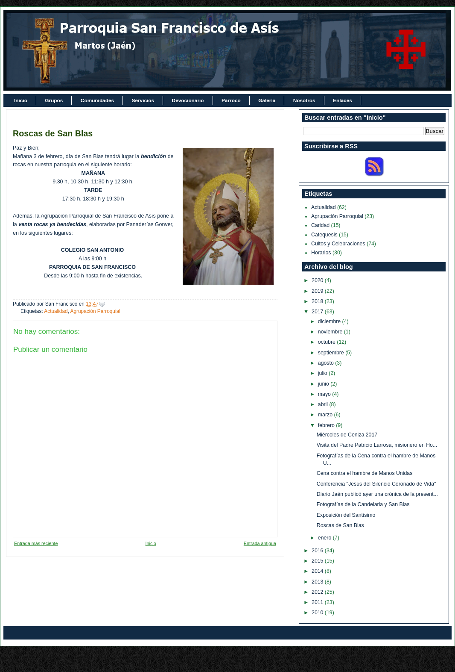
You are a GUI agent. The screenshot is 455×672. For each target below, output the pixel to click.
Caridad (320, 225)
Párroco (231, 100)
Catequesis (324, 235)
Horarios (321, 253)
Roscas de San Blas (53, 133)
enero (325, 538)
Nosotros (304, 100)
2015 (318, 561)
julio (323, 373)
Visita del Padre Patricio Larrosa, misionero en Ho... (377, 445)
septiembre (331, 353)
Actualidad (55, 311)
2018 (318, 301)
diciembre (330, 321)
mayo (325, 394)
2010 (318, 613)
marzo (326, 415)
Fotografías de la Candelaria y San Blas (363, 504)
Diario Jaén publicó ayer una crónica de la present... (377, 494)
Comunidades (97, 100)
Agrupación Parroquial (95, 311)
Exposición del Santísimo (346, 515)
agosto (326, 363)
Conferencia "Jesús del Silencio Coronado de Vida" (376, 484)
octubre (327, 342)
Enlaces (342, 100)
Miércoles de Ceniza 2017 (347, 435)
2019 (318, 291)
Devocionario (188, 100)
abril (324, 404)
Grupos (54, 100)
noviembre (331, 332)
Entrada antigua (260, 543)
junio (324, 384)
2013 (318, 582)
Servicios (143, 100)
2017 (318, 312)
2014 (318, 571)
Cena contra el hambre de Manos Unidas (365, 473)
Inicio (20, 100)
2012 (318, 592)
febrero (327, 425)
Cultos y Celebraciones (338, 244)
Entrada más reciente (36, 543)
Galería (266, 100)
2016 (318, 551)
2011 (318, 602)
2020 (318, 280)
